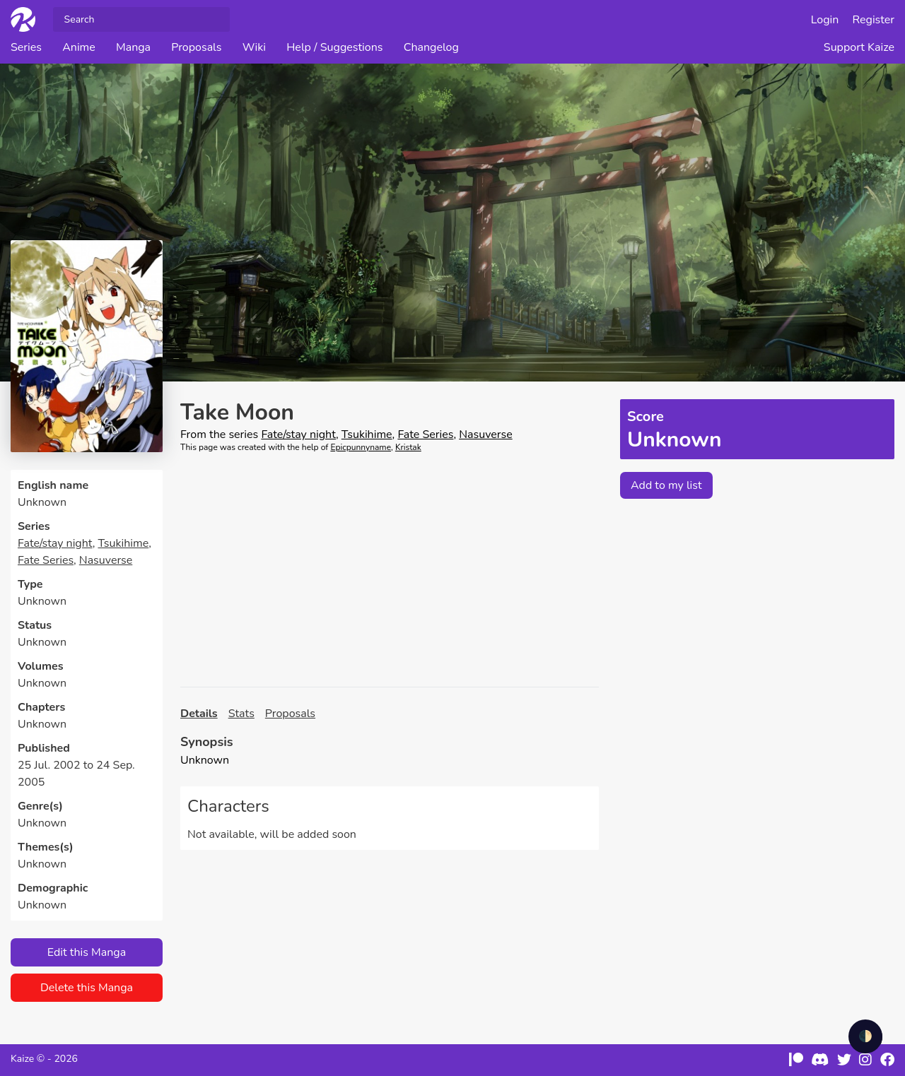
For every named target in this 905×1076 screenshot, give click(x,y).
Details (199, 713)
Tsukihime (123, 543)
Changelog (431, 47)
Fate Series (46, 560)
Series (26, 47)
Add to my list (666, 485)
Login (825, 20)
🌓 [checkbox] (865, 1036)
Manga (133, 47)
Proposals (196, 47)
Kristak (408, 447)
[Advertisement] (389, 570)
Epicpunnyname (360, 447)
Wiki (254, 47)
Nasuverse (105, 560)
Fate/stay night (55, 543)
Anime (78, 47)
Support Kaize (859, 47)
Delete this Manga (86, 987)
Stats (241, 713)
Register (874, 20)
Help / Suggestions (334, 47)
